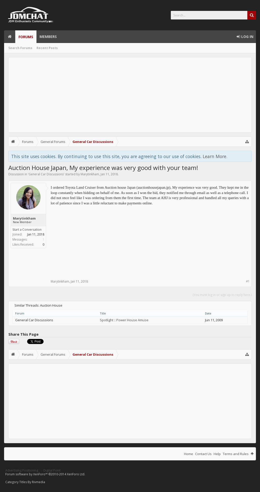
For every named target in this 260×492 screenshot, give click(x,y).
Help (217, 454)
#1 (247, 281)
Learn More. (215, 156)
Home (9, 36)
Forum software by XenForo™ (45, 474)
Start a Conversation (27, 229)
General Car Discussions (46, 174)
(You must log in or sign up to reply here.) (222, 295)
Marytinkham (90, 174)
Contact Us (203, 454)
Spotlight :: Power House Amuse (124, 320)
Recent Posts (47, 48)
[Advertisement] (130, 94)
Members (48, 36)
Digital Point (52, 470)
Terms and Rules (236, 454)
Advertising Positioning (21, 470)
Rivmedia (38, 482)
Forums (25, 36)
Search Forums (20, 48)
